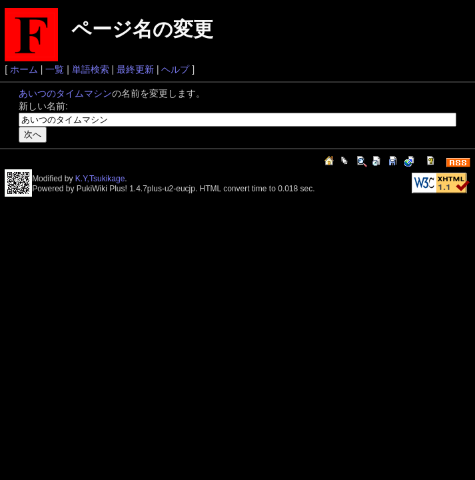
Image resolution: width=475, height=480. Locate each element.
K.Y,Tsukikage (100, 178)
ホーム (24, 69)
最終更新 (135, 69)
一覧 (54, 69)
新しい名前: (43, 106)
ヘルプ (175, 69)
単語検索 (90, 69)
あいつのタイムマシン (65, 93)
